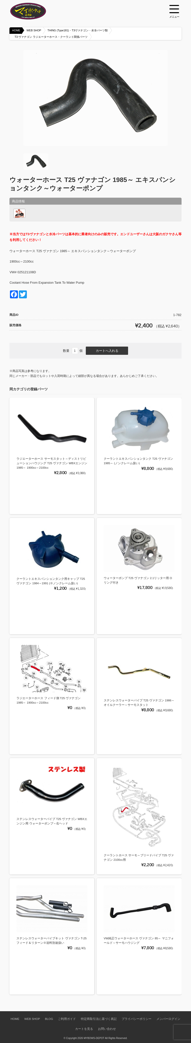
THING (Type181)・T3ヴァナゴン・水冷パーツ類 (78, 30)
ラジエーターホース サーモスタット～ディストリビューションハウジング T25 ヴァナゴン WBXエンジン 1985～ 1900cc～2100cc (51, 463)
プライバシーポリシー (136, 1018)
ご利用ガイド (67, 1018)
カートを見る (84, 1028)
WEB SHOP (33, 30)
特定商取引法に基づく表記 (99, 1018)
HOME (16, 30)
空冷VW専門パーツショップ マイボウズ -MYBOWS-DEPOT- (34, 11)
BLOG (49, 1018)
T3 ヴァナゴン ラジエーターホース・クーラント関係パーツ (51, 36)
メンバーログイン (168, 1018)
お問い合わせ (107, 1028)
